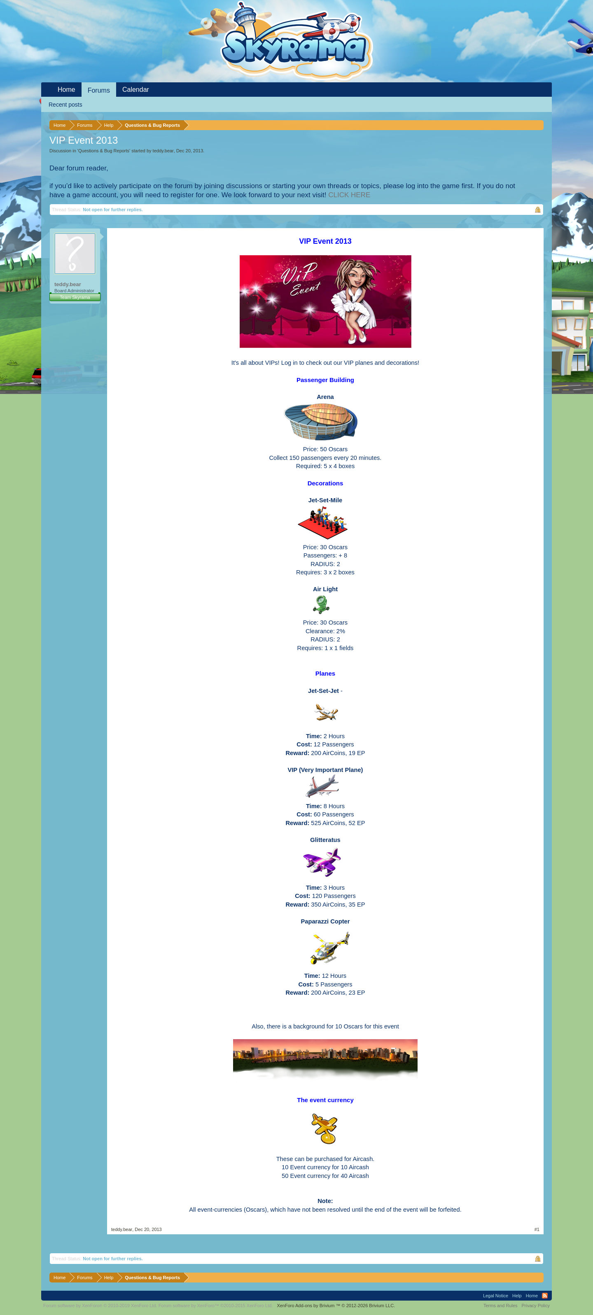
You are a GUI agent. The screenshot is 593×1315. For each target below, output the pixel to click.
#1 (537, 1229)
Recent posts (65, 104)
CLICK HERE (349, 195)
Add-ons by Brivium (336, 1305)
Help (517, 1295)
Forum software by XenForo (100, 1305)
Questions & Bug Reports (103, 150)
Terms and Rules (500, 1305)
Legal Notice (495, 1295)
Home (66, 89)
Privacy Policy (536, 1305)
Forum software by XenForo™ (216, 1305)
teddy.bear (163, 150)
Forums (99, 90)
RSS (545, 1296)
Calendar (135, 89)
